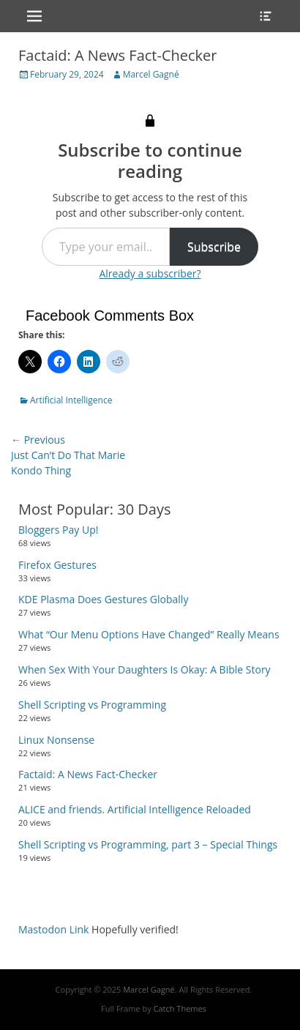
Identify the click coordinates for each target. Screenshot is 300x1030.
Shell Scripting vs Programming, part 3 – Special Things (147, 844)
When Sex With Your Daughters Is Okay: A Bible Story (144, 669)
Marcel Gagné (151, 74)
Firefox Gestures (57, 565)
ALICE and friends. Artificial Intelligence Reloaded (134, 809)
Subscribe (214, 247)
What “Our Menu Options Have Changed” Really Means (149, 634)
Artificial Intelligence (71, 400)
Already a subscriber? (149, 273)
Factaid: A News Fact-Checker (87, 774)
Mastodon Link (53, 929)
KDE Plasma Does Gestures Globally (103, 599)
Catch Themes (180, 1008)
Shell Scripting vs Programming (92, 705)
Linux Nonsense (56, 740)
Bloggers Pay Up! (58, 530)
